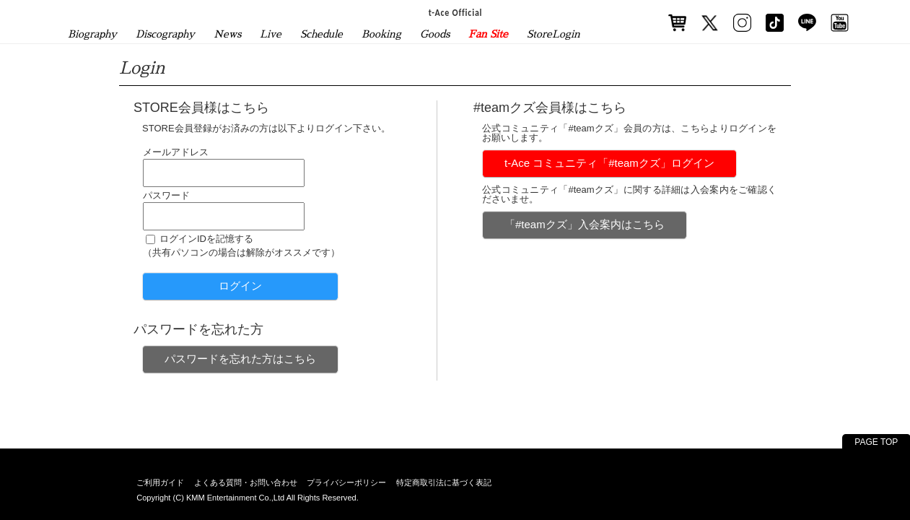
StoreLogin (553, 34)
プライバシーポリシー (346, 482)
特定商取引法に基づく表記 (443, 482)
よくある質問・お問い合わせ (245, 482)
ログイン (240, 286)
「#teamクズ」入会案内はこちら (584, 224)
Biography (92, 34)
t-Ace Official (455, 12)
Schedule (321, 34)
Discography (165, 34)
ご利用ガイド (160, 482)
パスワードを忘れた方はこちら (240, 358)
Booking (381, 34)
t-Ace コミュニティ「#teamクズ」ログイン (609, 163)
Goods (435, 34)
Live (270, 34)
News (227, 34)
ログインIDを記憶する (206, 238)
